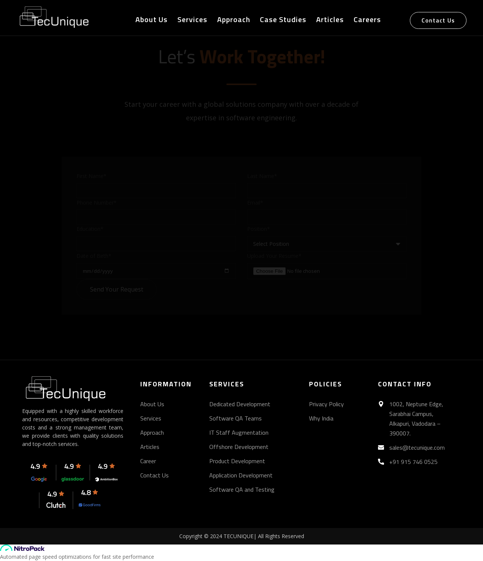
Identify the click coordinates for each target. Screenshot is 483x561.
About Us (151, 20)
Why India (321, 418)
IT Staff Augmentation (238, 432)
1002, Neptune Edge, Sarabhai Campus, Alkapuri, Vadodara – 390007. (416, 418)
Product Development (237, 460)
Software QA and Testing (241, 489)
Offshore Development (238, 446)
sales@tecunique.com (417, 447)
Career (148, 460)
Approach (233, 20)
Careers (367, 20)
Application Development (241, 475)
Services (192, 20)
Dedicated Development (239, 403)
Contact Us (438, 20)
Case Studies (283, 20)
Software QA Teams (235, 418)
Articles (330, 20)
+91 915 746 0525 (413, 461)
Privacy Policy (326, 403)
